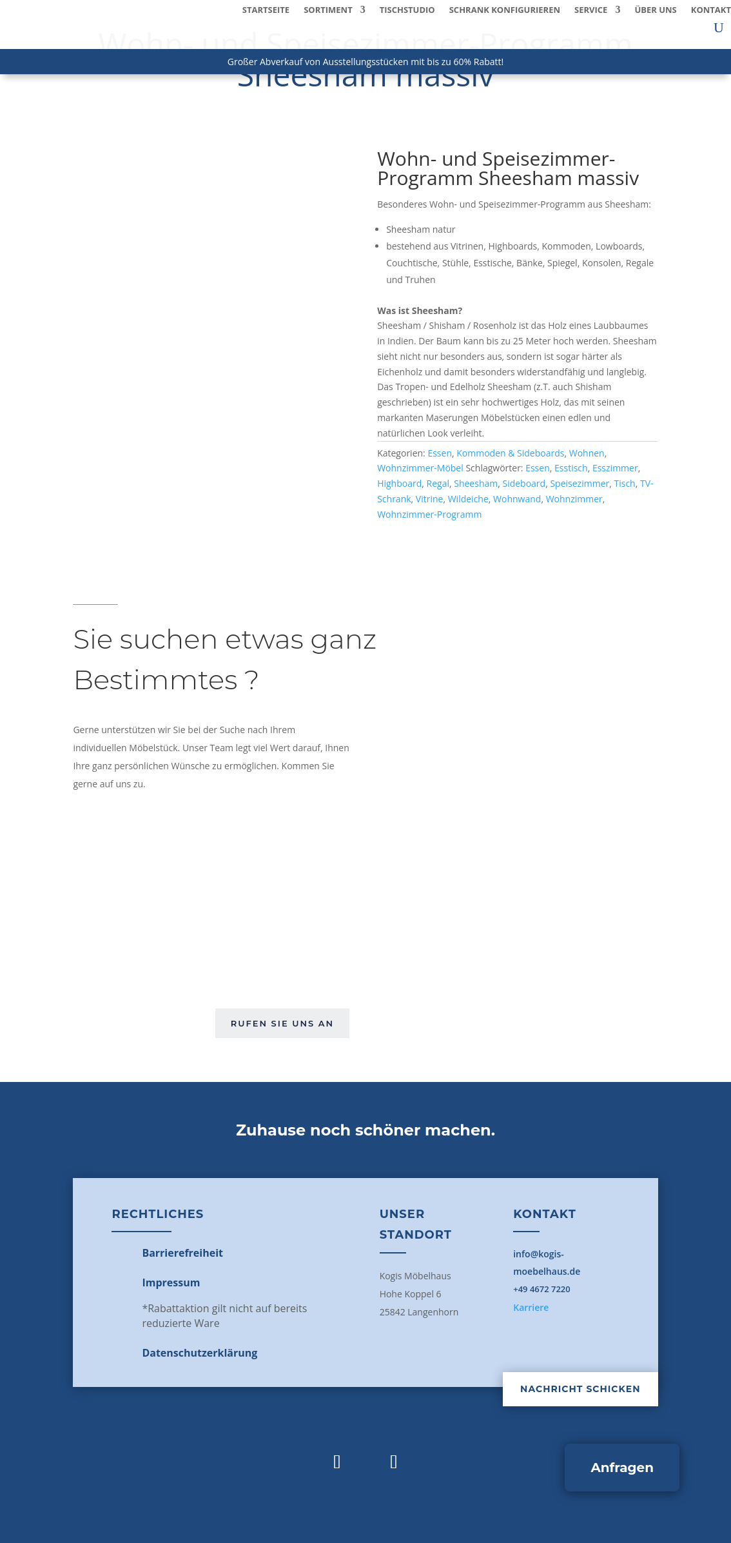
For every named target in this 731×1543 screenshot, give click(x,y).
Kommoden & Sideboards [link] (510, 453)
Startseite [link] (265, 10)
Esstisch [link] (571, 468)
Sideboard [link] (523, 483)
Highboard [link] (399, 483)
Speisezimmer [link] (579, 483)
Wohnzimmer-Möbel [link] (420, 468)
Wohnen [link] (587, 453)
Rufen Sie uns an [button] (282, 1023)
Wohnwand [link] (517, 499)
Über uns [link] (655, 10)
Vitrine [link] (429, 499)
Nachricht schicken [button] (580, 1389)
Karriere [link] (531, 1307)
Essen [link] (439, 453)
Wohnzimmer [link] (574, 499)
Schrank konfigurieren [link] (504, 10)
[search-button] (719, 27)
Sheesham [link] (476, 483)
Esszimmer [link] (615, 468)
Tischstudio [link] (407, 10)
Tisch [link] (624, 483)
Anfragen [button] (622, 1467)
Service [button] (590, 10)
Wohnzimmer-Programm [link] (429, 514)
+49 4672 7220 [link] (541, 1289)
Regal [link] (438, 483)
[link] (182, 1253)
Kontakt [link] (711, 10)
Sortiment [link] (328, 10)
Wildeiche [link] (468, 499)
